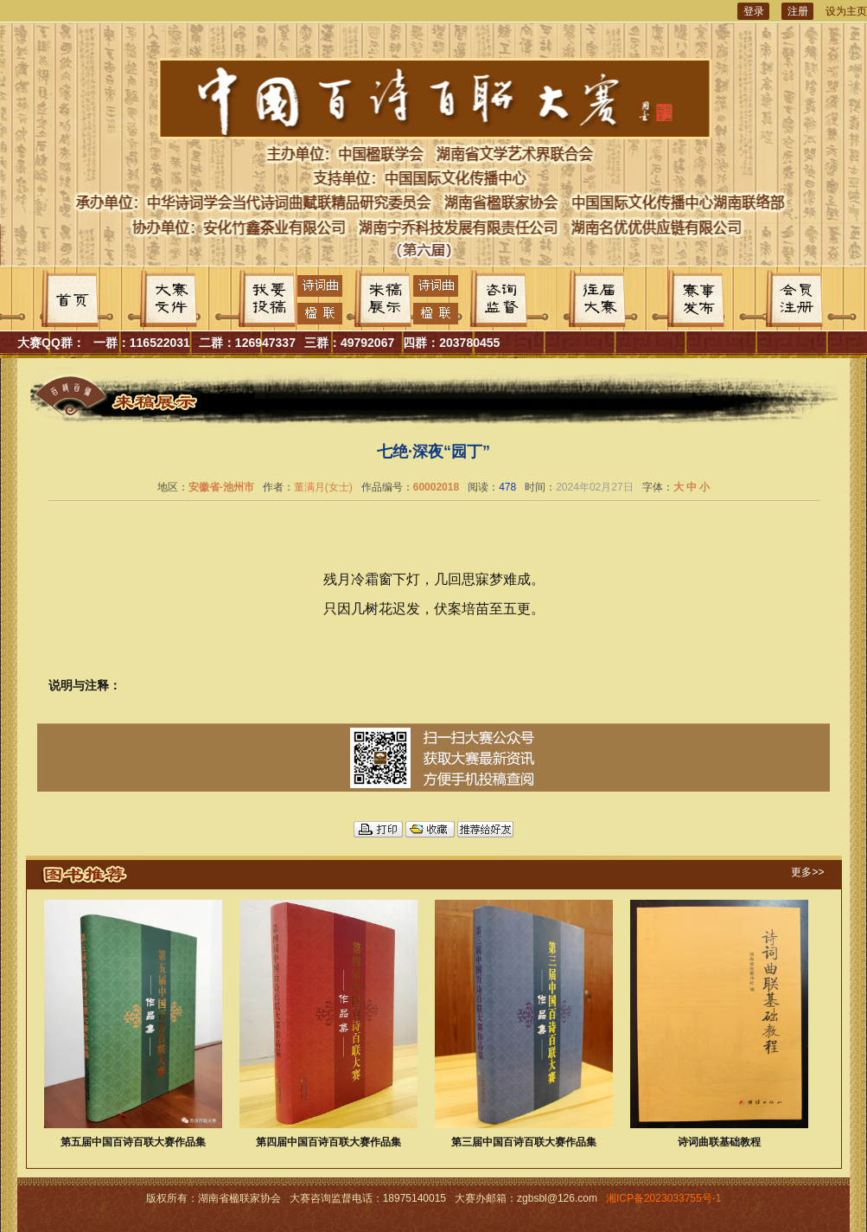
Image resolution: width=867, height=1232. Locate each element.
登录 (753, 11)
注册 (797, 11)
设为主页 (846, 11)
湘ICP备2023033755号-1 (663, 1198)
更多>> (807, 872)
